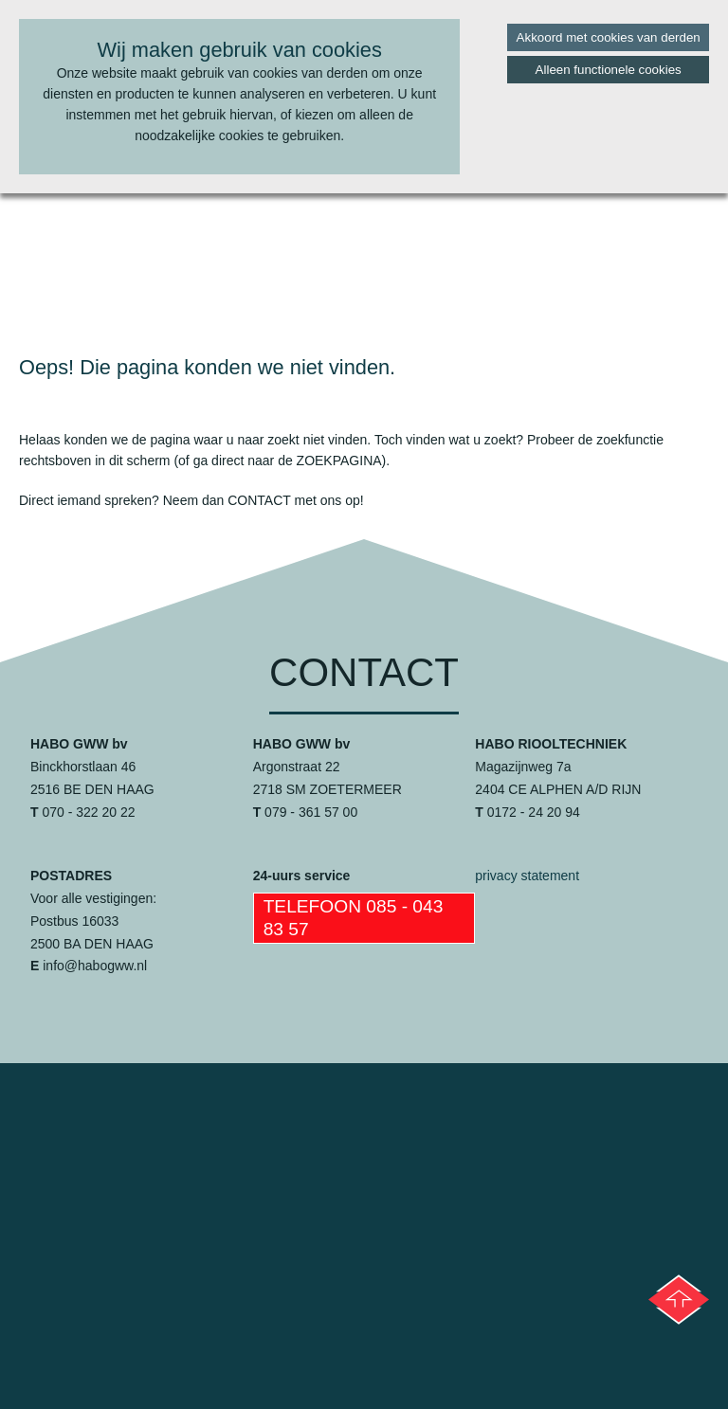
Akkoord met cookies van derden (609, 37)
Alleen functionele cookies (609, 70)
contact (259, 500)
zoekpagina (339, 460)
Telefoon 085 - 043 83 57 (354, 917)
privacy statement (527, 875)
